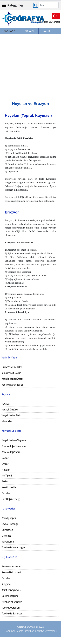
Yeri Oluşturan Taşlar (12, 384)
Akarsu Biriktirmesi (11, 572)
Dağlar (5, 457)
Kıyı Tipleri (7, 475)
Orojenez (6, 535)
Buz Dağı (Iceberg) (11, 499)
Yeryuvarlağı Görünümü (14, 446)
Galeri (46, 31)
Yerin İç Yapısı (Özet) (12, 378)
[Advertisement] (30, 66)
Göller (5, 481)
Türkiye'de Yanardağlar (13, 547)
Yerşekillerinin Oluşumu (14, 440)
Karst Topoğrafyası (11, 590)
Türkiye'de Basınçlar (12, 613)
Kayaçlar (6, 403)
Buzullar (6, 493)
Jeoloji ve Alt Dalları (11, 372)
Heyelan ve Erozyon (12, 601)
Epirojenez (7, 529)
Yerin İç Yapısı (9, 518)
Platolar (6, 469)
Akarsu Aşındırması (11, 566)
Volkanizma (8, 541)
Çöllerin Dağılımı (10, 595)
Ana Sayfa (9, 31)
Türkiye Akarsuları (11, 607)
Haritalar (28, 31)
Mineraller (7, 421)
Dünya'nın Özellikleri (12, 367)
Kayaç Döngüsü (10, 409)
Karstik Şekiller (9, 487)
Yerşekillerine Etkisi (11, 415)
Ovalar (5, 463)
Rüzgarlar (6, 584)
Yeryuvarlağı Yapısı (11, 452)
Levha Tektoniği (10, 524)
